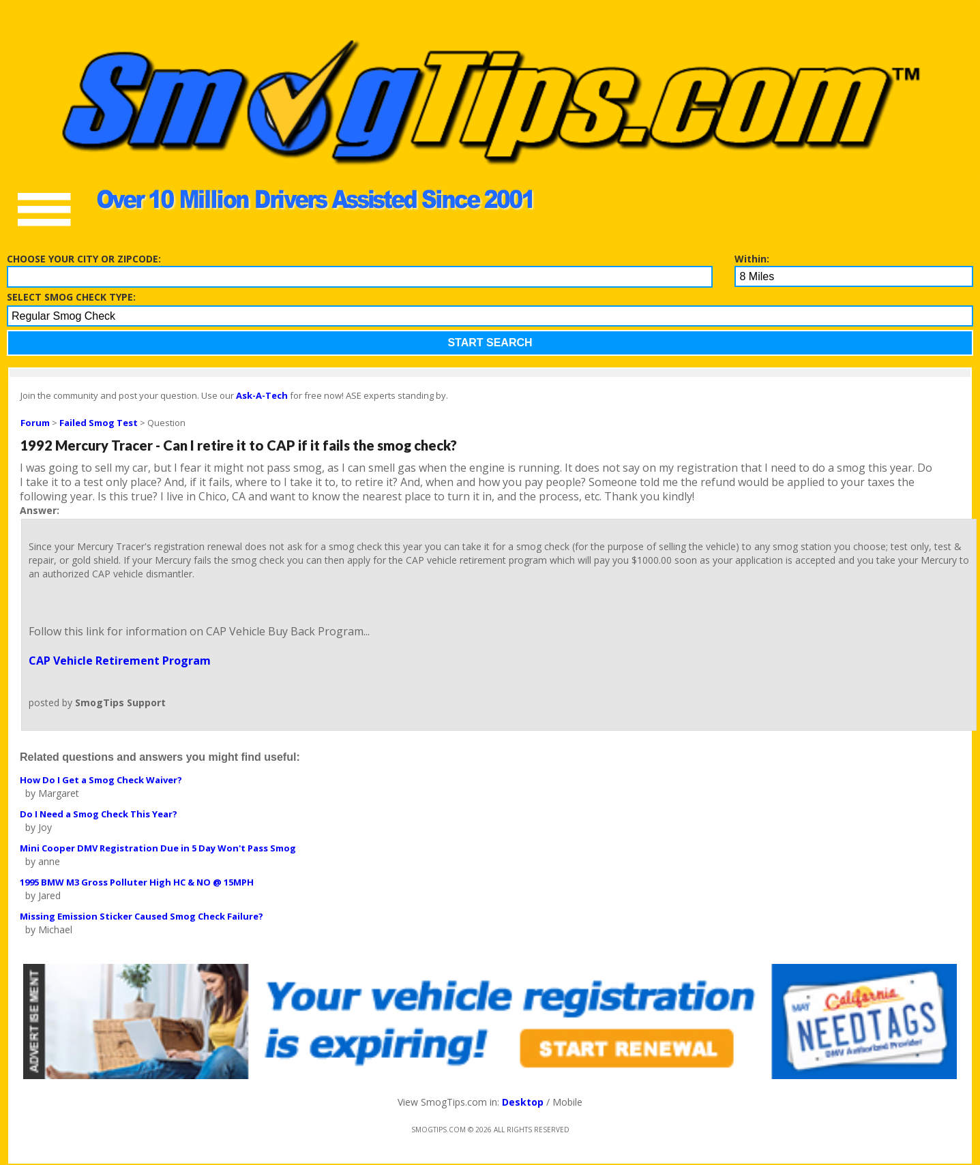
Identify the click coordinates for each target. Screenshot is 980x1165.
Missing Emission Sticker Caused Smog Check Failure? (141, 916)
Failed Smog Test (98, 423)
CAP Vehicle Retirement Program (120, 660)
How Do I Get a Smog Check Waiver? (101, 780)
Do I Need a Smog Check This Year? (98, 814)
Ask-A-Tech (262, 395)
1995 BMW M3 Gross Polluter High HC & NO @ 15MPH (137, 882)
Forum (35, 423)
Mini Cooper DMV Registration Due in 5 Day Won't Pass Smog (158, 848)
